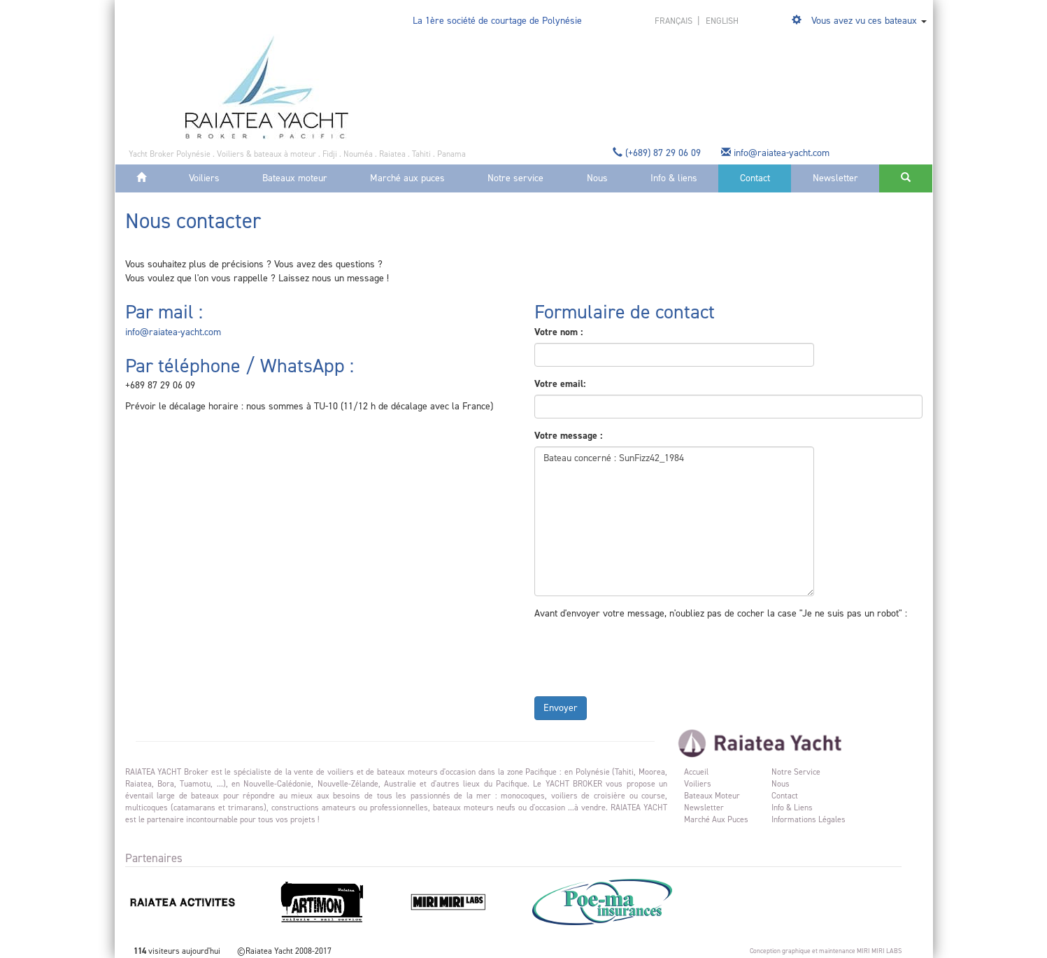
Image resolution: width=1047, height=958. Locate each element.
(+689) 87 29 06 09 (658, 153)
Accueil (696, 771)
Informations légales (808, 819)
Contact (755, 178)
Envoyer (560, 707)
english (722, 21)
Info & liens (673, 178)
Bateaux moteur (294, 178)
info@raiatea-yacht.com (776, 153)
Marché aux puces (407, 178)
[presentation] (640, 655)
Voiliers (204, 178)
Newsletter (835, 178)
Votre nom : (558, 332)
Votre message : (568, 435)
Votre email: (559, 383)
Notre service (515, 178)
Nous (597, 178)
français (675, 21)
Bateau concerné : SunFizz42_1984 (674, 521)
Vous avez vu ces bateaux (864, 20)
